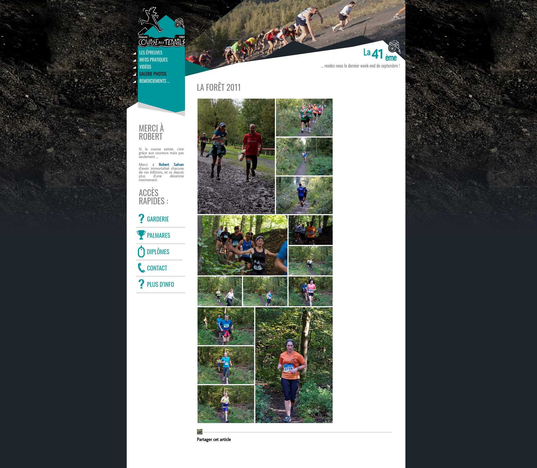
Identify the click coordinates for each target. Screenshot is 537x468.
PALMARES (158, 235)
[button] (199, 431)
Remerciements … (154, 81)
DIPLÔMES (158, 251)
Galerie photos (153, 74)
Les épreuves (150, 52)
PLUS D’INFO (160, 284)
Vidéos (145, 66)
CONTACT (157, 267)
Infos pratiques (153, 59)
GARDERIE (158, 218)
